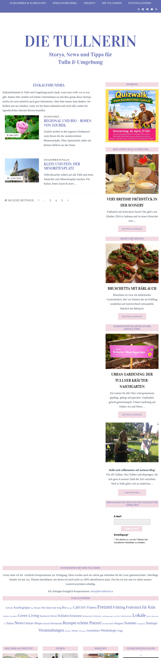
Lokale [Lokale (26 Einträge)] (139, 615)
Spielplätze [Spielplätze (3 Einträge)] (141, 624)
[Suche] (156, 9)
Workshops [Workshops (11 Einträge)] (108, 630)
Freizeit (89, 3)
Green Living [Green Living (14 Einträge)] (28, 615)
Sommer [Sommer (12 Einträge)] (130, 623)
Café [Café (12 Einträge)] (76, 607)
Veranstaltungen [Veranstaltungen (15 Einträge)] (51, 630)
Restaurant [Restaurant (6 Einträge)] (56, 623)
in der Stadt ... (52, 116)
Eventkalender (139, 3)
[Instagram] (139, 9)
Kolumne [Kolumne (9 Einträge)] (76, 615)
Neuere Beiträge (19, 200)
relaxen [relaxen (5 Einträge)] (46, 623)
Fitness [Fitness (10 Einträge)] (92, 607)
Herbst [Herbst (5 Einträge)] (53, 616)
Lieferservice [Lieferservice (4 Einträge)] (126, 616)
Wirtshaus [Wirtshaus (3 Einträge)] (82, 631)
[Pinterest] (143, 9)
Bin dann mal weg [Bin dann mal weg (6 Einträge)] (51, 607)
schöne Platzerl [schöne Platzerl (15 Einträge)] (89, 623)
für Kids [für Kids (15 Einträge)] (148, 607)
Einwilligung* (121, 534)
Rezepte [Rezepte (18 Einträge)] (70, 622)
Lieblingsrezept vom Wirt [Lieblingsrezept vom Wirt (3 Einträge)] (111, 616)
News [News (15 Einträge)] (19, 623)
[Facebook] (147, 9)
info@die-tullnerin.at (102, 591)
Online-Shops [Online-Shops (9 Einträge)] (33, 623)
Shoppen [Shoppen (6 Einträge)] (119, 623)
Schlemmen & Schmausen (28, 3)
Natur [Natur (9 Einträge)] (10, 623)
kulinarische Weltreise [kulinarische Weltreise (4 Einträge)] (91, 616)
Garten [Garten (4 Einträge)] (6, 616)
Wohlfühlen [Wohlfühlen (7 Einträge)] (93, 630)
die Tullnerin (112, 3)
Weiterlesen (132, 492)
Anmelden (132, 528)
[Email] (152, 9)
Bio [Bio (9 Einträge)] (64, 607)
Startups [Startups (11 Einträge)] (151, 623)
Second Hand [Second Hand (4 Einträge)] (107, 623)
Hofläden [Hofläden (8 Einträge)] (63, 615)
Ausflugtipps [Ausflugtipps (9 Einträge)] (21, 607)
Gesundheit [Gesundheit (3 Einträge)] (13, 616)
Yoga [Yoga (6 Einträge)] (120, 630)
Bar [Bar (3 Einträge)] (32, 608)
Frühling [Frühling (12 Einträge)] (119, 607)
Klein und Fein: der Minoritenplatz (62, 166)
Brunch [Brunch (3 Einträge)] (69, 608)
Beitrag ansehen (132, 229)
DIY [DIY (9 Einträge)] (83, 607)
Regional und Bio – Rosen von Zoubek (67, 123)
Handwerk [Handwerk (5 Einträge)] (45, 616)
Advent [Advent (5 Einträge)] (9, 607)
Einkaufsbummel (65, 3)
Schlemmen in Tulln (56, 159)
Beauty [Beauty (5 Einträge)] (37, 607)
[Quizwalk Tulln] (132, 141)
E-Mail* (118, 516)
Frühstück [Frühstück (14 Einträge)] (134, 607)
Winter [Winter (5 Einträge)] (75, 630)
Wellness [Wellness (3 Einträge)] (68, 631)
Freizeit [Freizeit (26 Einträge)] (104, 607)
